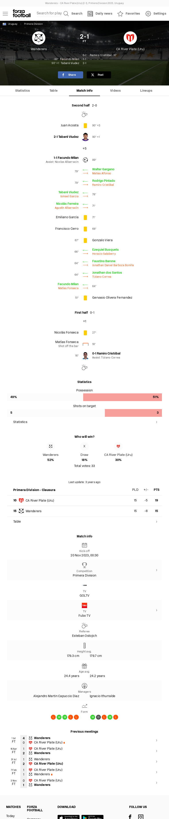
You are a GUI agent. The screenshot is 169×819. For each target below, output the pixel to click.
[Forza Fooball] (22, 14)
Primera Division (33, 24)
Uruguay (10, 24)
